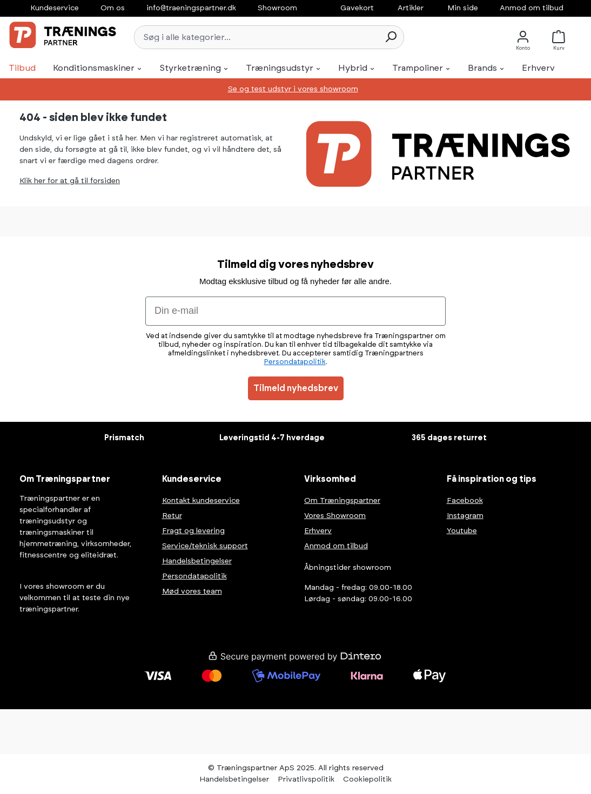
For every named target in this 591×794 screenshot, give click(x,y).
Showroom (277, 8)
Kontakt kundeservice (201, 500)
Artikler (411, 8)
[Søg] (391, 37)
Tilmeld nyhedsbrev (295, 388)
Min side (462, 8)
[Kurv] (561, 37)
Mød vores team (192, 591)
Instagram (465, 516)
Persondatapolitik (194, 576)
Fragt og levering (193, 531)
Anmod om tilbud (531, 8)
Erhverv (318, 531)
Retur (172, 516)
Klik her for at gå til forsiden (69, 181)
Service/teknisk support (205, 546)
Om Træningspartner (342, 500)
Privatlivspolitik (306, 779)
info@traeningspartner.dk (191, 8)
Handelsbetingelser (197, 561)
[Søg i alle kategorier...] (256, 37)
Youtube (462, 531)
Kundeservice (54, 8)
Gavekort (357, 8)
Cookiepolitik (367, 779)
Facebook (465, 500)
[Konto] (523, 37)
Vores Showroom (335, 516)
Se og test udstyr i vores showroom (293, 89)
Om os (112, 8)
